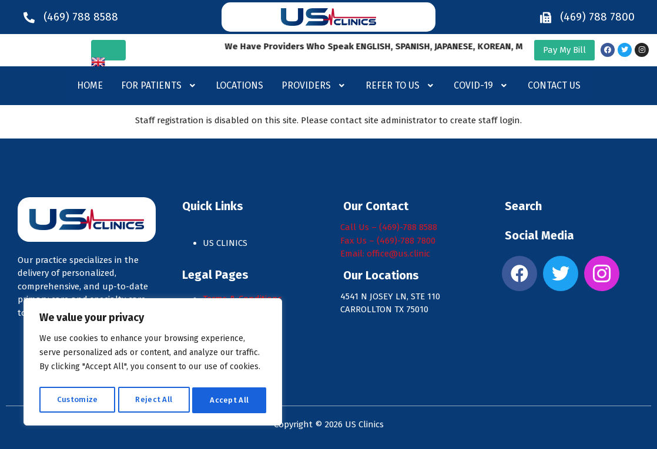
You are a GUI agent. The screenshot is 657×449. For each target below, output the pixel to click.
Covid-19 (481, 85)
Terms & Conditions (242, 298)
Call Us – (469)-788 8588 (388, 227)
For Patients (159, 85)
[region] (153, 364)
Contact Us (554, 85)
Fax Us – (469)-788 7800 (387, 240)
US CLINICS (226, 243)
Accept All (230, 400)
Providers (314, 85)
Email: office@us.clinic (385, 253)
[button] (159, 85)
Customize (77, 400)
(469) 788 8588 (80, 16)
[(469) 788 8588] (29, 16)
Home (90, 85)
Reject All (154, 400)
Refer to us (401, 85)
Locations (239, 85)
